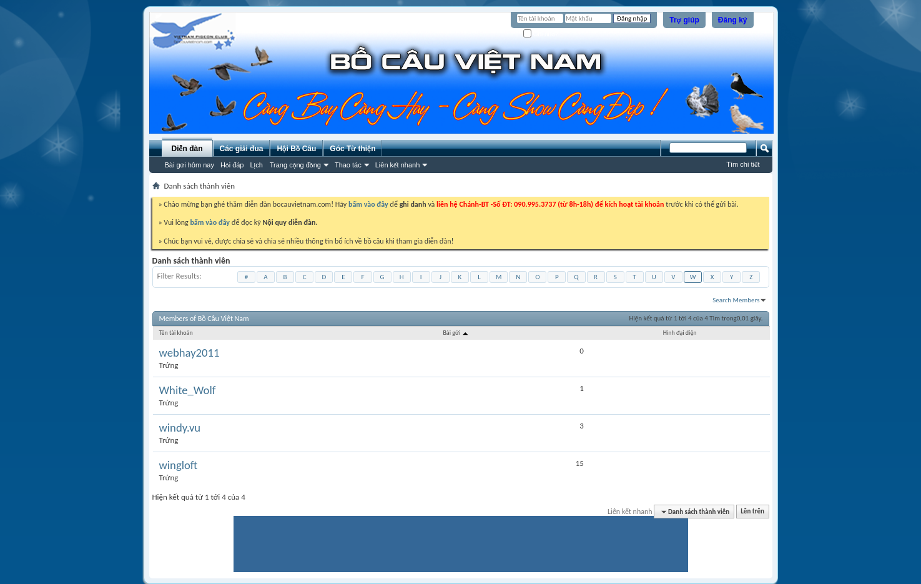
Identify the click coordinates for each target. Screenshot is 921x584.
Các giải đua (241, 148)
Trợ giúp (684, 20)
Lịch (256, 165)
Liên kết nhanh (397, 165)
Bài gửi (456, 333)
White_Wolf (187, 390)
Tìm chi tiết (742, 164)
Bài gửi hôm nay (189, 165)
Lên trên (752, 512)
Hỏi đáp (232, 165)
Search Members (735, 300)
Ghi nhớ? (541, 34)
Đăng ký (732, 20)
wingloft (178, 465)
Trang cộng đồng (295, 165)
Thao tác (348, 165)
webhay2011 (189, 353)
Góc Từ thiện (352, 148)
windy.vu (180, 428)
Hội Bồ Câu (296, 148)
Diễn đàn (186, 148)
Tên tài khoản (176, 333)
